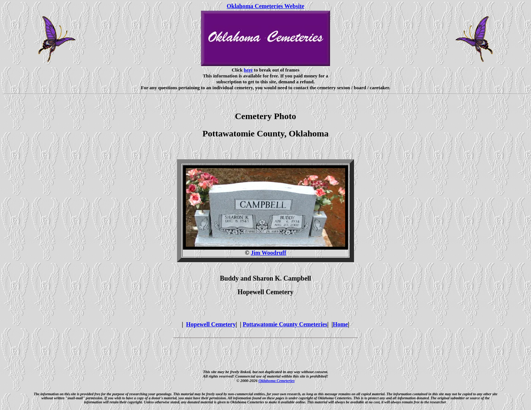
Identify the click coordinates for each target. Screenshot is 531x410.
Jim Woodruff (268, 253)
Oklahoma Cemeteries (276, 380)
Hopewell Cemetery (211, 324)
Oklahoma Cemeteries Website (265, 6)
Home (340, 324)
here (248, 70)
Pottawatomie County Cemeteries (285, 324)
